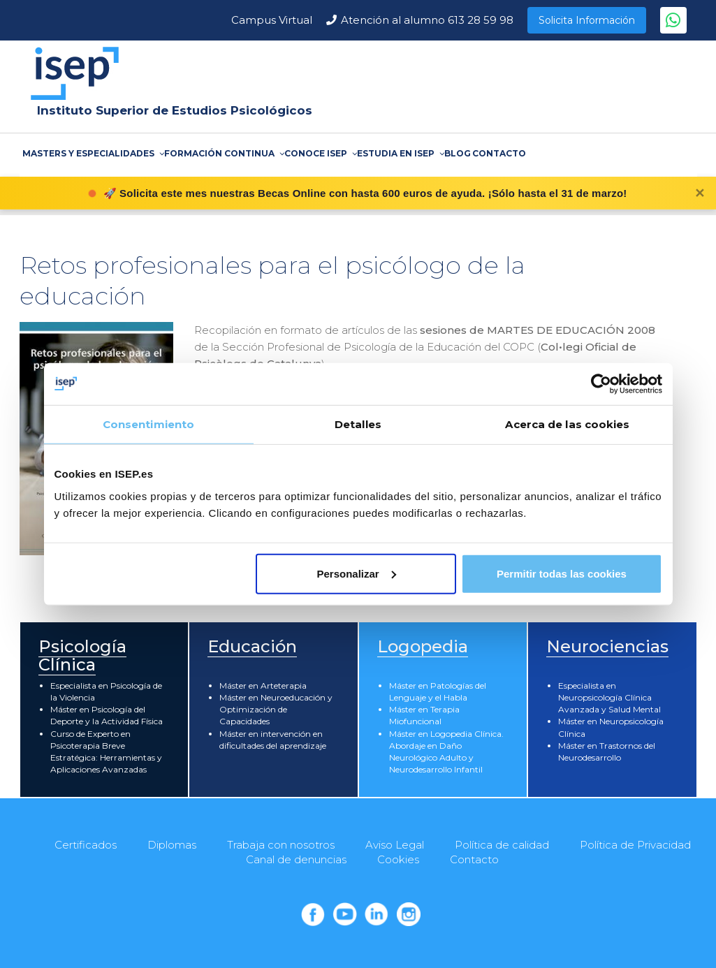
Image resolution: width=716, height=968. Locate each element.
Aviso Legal (394, 844)
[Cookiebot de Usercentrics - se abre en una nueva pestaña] (601, 384)
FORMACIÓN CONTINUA (223, 153)
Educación (252, 646)
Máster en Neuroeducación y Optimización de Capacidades (276, 709)
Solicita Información (587, 20)
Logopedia (422, 646)
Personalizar (356, 573)
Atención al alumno (427, 20)
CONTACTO (499, 153)
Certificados (85, 844)
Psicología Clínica (82, 655)
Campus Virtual (271, 20)
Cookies (398, 859)
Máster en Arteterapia (263, 685)
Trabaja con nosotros (281, 844)
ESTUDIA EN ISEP (400, 153)
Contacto (474, 859)
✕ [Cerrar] (699, 193)
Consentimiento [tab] (148, 424)
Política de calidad (502, 844)
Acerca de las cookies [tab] (567, 424)
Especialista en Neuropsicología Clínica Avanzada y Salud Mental (609, 697)
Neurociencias (607, 646)
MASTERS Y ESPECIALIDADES (92, 153)
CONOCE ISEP (320, 153)
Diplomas (171, 844)
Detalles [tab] (358, 424)
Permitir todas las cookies (562, 573)
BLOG (457, 153)
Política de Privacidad (635, 844)
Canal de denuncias (296, 859)
